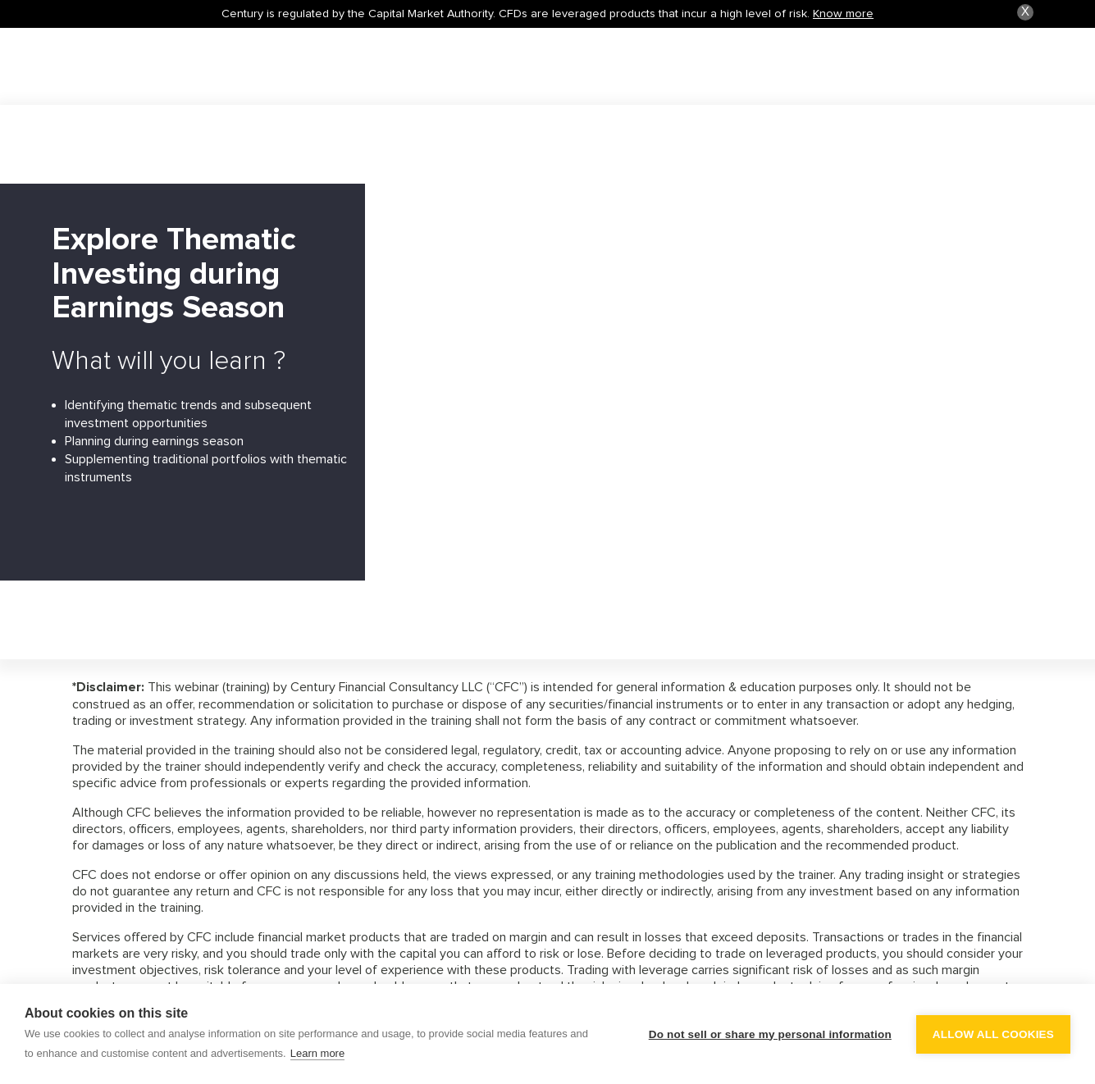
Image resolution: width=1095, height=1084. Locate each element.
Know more (843, 13)
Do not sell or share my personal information (770, 1034)
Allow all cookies (993, 1034)
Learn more (317, 1053)
